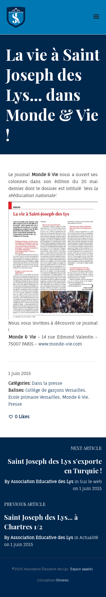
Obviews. (62, 580)
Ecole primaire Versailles (34, 397)
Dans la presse (47, 383)
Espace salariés (81, 569)
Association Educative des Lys (42, 481)
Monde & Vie (75, 397)
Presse (15, 404)
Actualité (89, 537)
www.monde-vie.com (60, 344)
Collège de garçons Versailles (55, 390)
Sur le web (91, 481)
